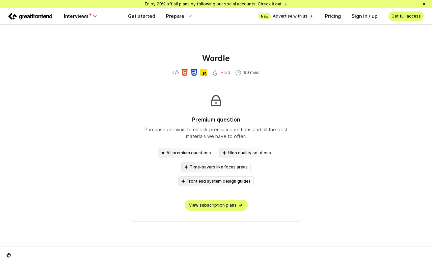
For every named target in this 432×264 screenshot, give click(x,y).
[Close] (424, 4)
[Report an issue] (9, 255)
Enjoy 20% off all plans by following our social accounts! (216, 3)
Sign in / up (365, 16)
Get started (141, 16)
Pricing (333, 16)
